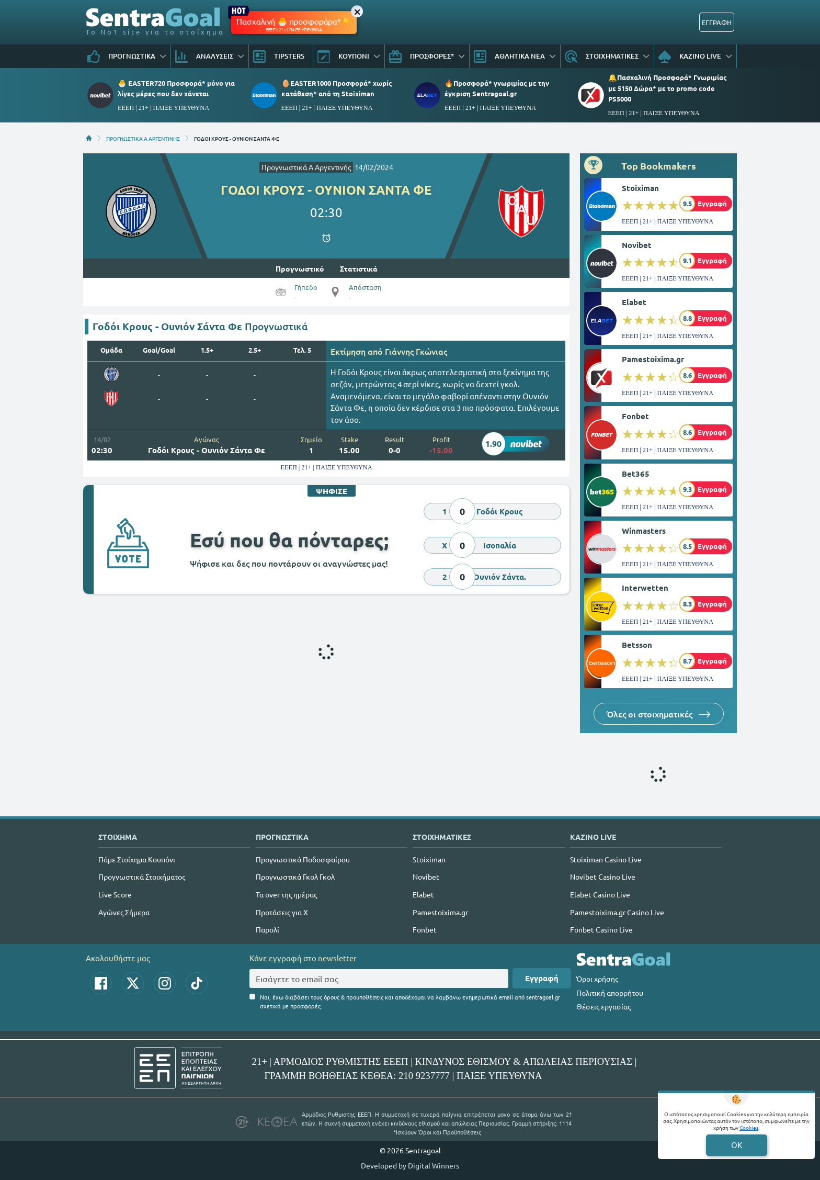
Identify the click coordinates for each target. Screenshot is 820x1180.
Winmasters (644, 530)
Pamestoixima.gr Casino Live (617, 912)
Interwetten (645, 587)
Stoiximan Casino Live (606, 859)
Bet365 (636, 473)
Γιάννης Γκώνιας (416, 351)
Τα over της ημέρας (286, 894)
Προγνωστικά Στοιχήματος (141, 876)
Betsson (637, 644)
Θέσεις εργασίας (603, 1006)
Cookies (748, 1127)
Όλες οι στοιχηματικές (659, 714)
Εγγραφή (542, 978)
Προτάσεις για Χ (282, 912)
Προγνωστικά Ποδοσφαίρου (303, 859)
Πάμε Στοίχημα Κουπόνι (136, 859)
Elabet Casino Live (600, 894)
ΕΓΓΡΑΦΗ (717, 22)
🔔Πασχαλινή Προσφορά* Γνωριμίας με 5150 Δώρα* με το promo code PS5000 (667, 88)
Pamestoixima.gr (653, 359)
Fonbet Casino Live (601, 929)
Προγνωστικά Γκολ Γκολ (295, 876)
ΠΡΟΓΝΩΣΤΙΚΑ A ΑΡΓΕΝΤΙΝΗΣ (143, 138)
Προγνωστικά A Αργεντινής (306, 167)
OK (736, 1145)
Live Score (115, 894)
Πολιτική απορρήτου (609, 992)
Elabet (634, 302)
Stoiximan (640, 188)
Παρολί (267, 929)
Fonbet (635, 416)
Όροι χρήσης (597, 978)
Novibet (637, 245)
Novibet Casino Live (602, 876)
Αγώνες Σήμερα (124, 912)
